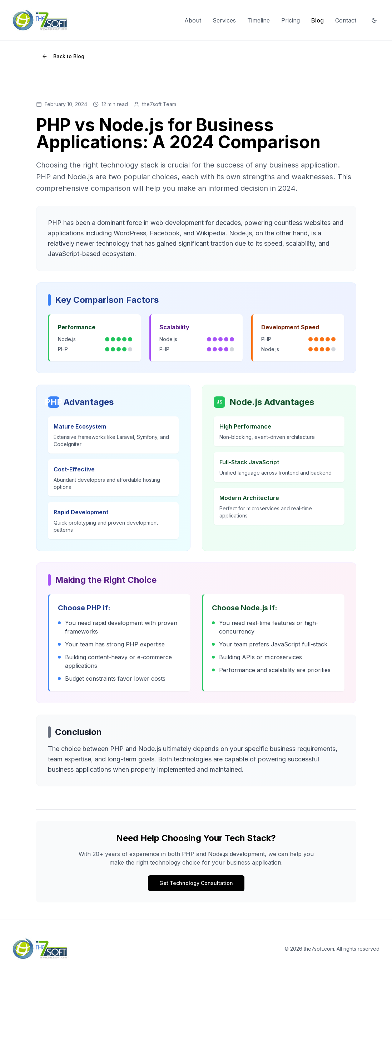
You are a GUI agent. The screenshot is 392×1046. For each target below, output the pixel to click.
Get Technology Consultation (196, 883)
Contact (345, 20)
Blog (317, 20)
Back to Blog (63, 56)
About (192, 20)
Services (224, 20)
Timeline (258, 20)
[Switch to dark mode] (374, 20)
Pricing (290, 20)
